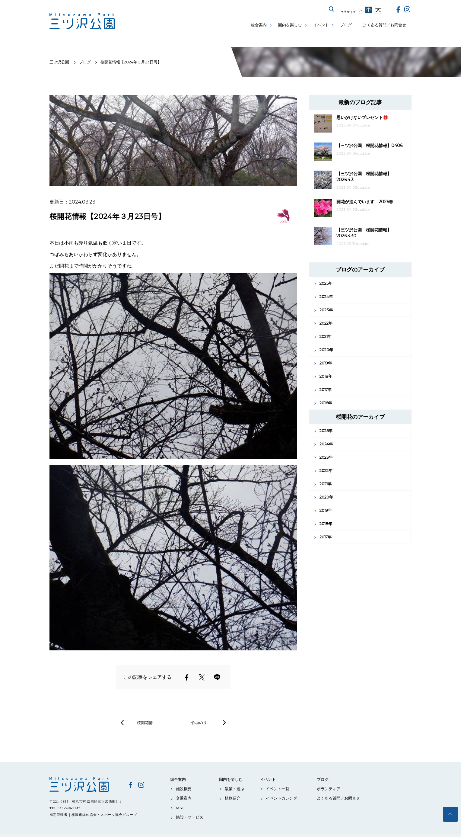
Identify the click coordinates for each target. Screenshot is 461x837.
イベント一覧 (277, 789)
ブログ (346, 25)
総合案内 (259, 25)
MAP (180, 808)
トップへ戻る (450, 814)
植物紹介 (232, 798)
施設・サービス (189, 817)
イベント (321, 25)
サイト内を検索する (331, 9)
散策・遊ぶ (234, 789)
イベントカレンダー (283, 798)
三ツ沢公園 (84, 784)
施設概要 (184, 789)
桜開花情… (146, 722)
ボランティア (328, 789)
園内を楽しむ (290, 25)
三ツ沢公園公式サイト (82, 21)
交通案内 (184, 798)
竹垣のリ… (200, 722)
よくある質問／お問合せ (384, 25)
